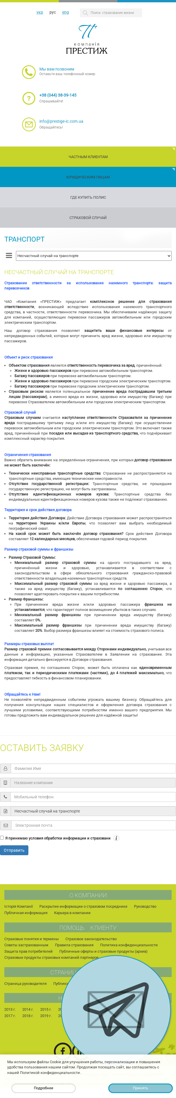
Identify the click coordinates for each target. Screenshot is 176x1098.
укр (39, 12)
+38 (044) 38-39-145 (57, 95)
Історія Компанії (18, 906)
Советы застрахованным (26, 945)
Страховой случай (88, 218)
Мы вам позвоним (56, 69)
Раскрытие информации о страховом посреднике (83, 906)
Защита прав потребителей (28, 951)
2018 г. (28, 1016)
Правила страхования (74, 945)
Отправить (14, 850)
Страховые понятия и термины (31, 939)
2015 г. (46, 1009)
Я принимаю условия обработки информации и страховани (58, 838)
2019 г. (46, 1016)
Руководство (145, 906)
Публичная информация (25, 913)
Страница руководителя (25, 983)
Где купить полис (88, 197)
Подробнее (43, 1088)
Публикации (64, 983)
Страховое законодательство (91, 939)
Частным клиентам (88, 157)
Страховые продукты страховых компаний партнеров (51, 957)
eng (65, 12)
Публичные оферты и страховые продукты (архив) (103, 951)
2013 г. (10, 1009)
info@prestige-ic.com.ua (61, 121)
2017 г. (10, 1016)
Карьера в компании (72, 913)
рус (53, 12)
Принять (140, 1088)
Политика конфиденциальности (129, 945)
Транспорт (24, 239)
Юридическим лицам (88, 177)
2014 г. (28, 1009)
